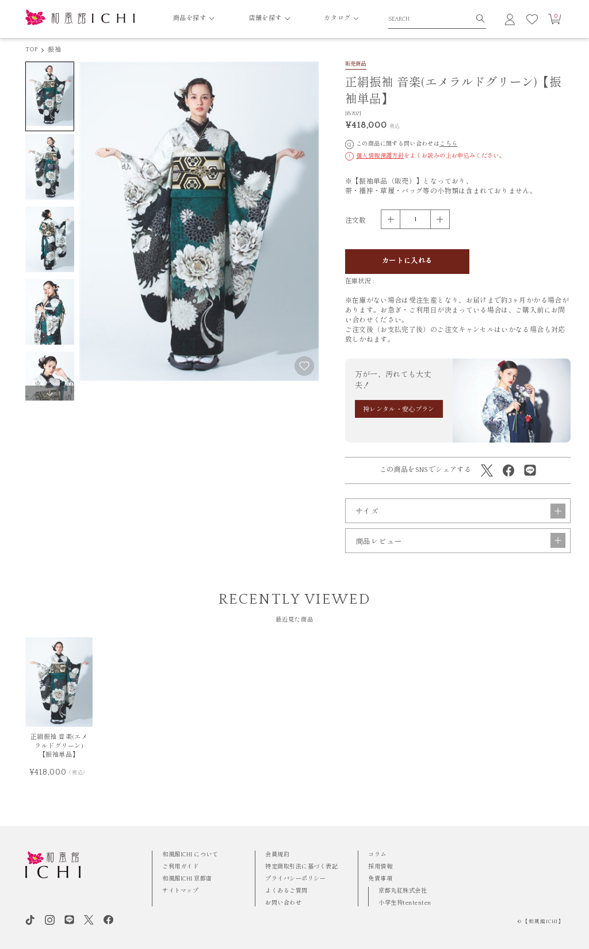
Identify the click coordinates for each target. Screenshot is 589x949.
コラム (377, 854)
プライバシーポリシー (295, 878)
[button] (49, 393)
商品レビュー (460, 540)
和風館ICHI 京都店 (187, 878)
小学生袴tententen (404, 903)
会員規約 (277, 854)
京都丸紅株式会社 (402, 890)
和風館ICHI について (190, 854)
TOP (31, 49)
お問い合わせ (283, 903)
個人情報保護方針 (380, 156)
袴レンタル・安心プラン (399, 409)
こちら (448, 143)
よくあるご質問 (286, 890)
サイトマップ (180, 890)
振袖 (54, 50)
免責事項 (380, 878)
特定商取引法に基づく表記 (301, 866)
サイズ (460, 511)
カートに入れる (407, 261)
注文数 (355, 220)
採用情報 (380, 866)
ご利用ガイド (180, 866)
